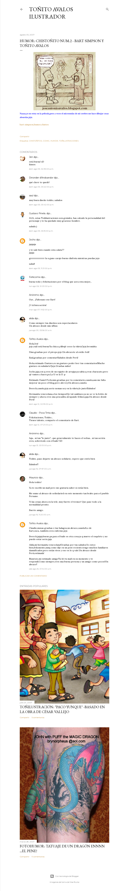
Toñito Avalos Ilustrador (51, 13)
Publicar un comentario (33, 576)
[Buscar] (107, 9)
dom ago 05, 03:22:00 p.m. (41, 187)
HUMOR (54, 141)
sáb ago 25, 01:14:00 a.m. (40, 569)
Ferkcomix (34, 277)
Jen (31, 157)
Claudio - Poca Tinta (40, 412)
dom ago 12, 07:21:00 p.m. (41, 425)
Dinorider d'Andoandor (41, 177)
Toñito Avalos (36, 339)
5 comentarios (38, 717)
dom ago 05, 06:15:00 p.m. (41, 231)
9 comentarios (38, 856)
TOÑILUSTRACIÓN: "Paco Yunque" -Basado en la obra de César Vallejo (62, 709)
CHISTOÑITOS (35, 141)
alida (31, 318)
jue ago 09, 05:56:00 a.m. (40, 330)
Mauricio (33, 477)
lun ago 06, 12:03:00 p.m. (40, 286)
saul (31, 195)
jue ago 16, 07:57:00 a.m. (40, 469)
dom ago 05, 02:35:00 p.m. (41, 169)
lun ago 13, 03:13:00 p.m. (40, 445)
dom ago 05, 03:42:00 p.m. (41, 204)
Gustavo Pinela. (37, 213)
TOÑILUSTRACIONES (68, 141)
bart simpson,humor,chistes (34, 124)
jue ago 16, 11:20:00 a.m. (40, 514)
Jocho (32, 239)
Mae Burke (74, 882)
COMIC (46, 141)
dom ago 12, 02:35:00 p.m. (41, 404)
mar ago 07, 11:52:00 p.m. (40, 309)
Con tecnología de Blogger (64, 876)
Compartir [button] (24, 136)
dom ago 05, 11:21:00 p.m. (40, 268)
